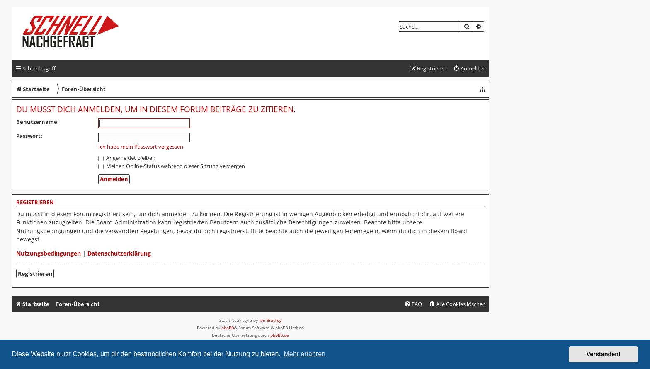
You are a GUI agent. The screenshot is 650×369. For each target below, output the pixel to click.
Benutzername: (37, 121)
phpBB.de (279, 335)
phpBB (227, 327)
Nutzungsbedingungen (48, 253)
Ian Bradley (270, 320)
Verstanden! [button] (604, 354)
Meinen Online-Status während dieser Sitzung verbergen (171, 166)
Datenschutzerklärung (119, 253)
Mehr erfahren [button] (304, 353)
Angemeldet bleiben (126, 158)
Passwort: (29, 136)
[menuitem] (469, 68)
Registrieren (35, 273)
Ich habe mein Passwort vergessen (140, 146)
